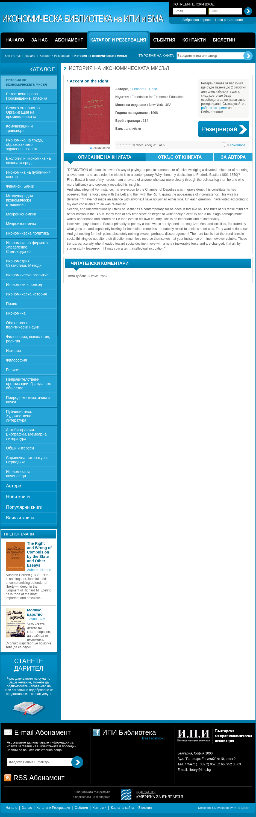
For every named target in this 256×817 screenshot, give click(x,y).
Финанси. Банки (20, 186)
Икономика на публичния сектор (28, 174)
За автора (233, 157)
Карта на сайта (122, 808)
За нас (27, 808)
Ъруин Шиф (36, 619)
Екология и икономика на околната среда (28, 160)
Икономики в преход (24, 284)
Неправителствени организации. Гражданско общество (28, 383)
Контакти (99, 808)
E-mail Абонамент (42, 732)
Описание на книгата (99, 158)
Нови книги (18, 496)
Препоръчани (19, 534)
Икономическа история (26, 294)
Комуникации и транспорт (19, 128)
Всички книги (20, 517)
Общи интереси (20, 448)
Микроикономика (21, 223)
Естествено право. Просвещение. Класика (26, 96)
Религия (13, 370)
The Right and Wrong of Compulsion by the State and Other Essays (39, 554)
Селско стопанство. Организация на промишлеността (23, 112)
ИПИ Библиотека (83, 19)
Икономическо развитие (27, 275)
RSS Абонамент (38, 778)
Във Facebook (152, 738)
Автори (13, 486)
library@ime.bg (200, 770)
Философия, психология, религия (28, 339)
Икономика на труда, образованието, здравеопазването (24, 144)
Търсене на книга (156, 56)
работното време (214, 108)
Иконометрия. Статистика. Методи (24, 263)
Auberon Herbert (39, 570)
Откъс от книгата (180, 157)
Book (223, 129)
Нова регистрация (229, 20)
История (13, 350)
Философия (16, 360)
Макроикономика (21, 214)
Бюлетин (145, 808)
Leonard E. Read (144, 89)
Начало (30, 55)
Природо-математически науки (28, 399)
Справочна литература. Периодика (27, 459)
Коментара (236, 145)
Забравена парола (196, 20)
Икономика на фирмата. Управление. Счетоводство (27, 247)
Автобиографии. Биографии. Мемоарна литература (26, 434)
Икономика (15, 313)
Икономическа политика (27, 233)
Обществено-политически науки (22, 325)
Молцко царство (35, 612)
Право (11, 303)
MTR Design (242, 807)
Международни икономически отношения (19, 200)
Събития (81, 808)
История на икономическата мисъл (26, 82)
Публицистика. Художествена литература (19, 415)
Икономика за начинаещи (18, 473)
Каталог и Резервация (55, 55)
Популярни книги (24, 507)
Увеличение (101, 147)
